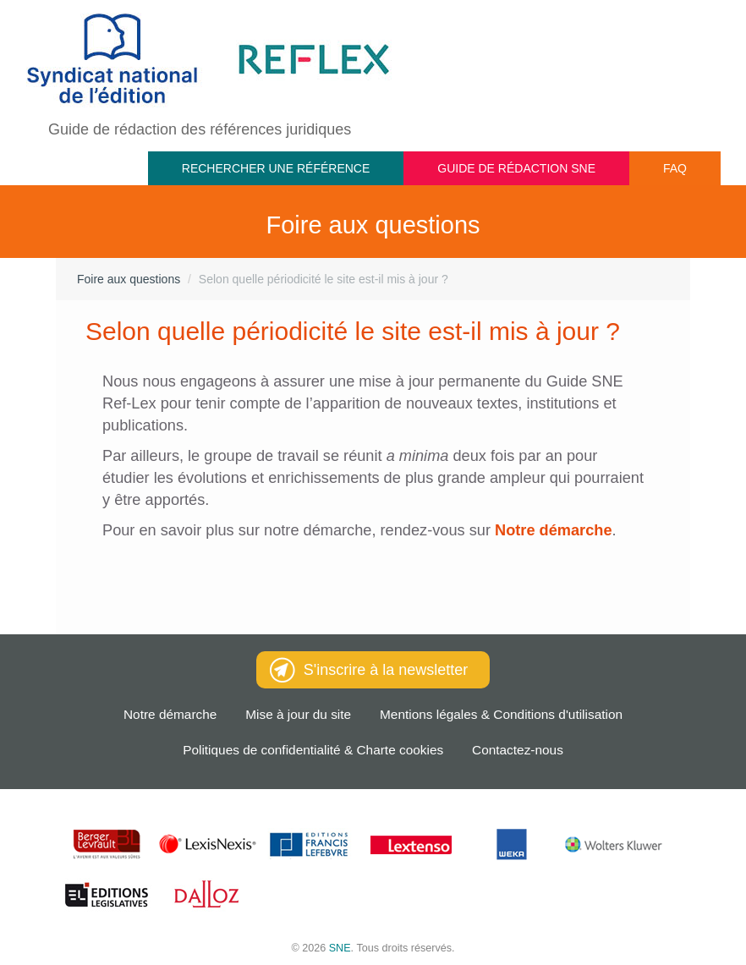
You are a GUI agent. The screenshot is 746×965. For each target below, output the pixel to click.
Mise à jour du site (298, 714)
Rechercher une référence (276, 168)
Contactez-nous (517, 750)
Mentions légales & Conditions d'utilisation (501, 714)
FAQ (675, 168)
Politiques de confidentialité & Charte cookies (313, 750)
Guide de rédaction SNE (516, 168)
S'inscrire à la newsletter (369, 670)
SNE (340, 948)
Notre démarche (170, 714)
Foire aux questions (128, 279)
